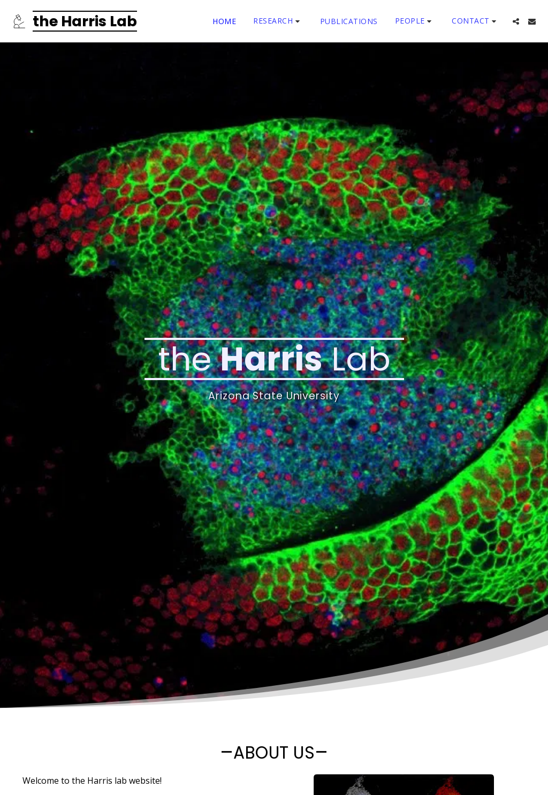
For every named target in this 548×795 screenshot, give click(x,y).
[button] (278, 21)
